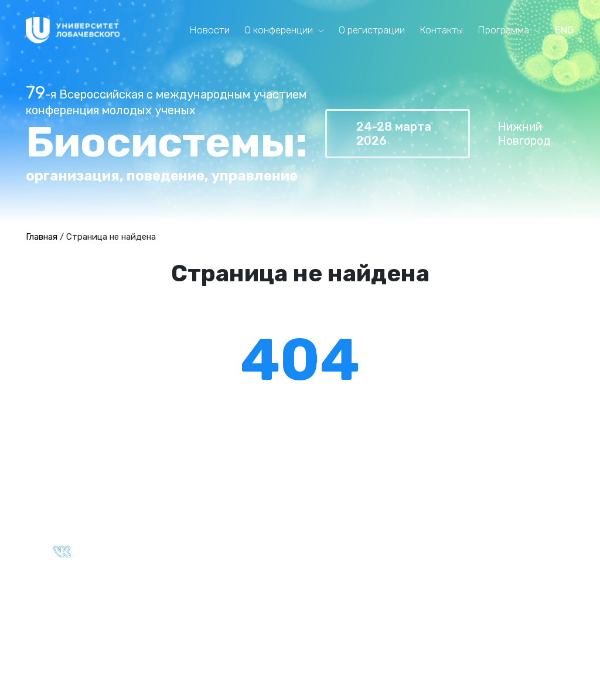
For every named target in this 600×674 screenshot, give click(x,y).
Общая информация (213, 512)
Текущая (339, 512)
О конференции (278, 30)
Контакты (441, 30)
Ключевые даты (204, 526)
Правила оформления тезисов (502, 512)
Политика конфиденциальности (243, 599)
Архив (332, 526)
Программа (503, 30)
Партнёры (190, 538)
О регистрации (372, 30)
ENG (564, 30)
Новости (209, 30)
